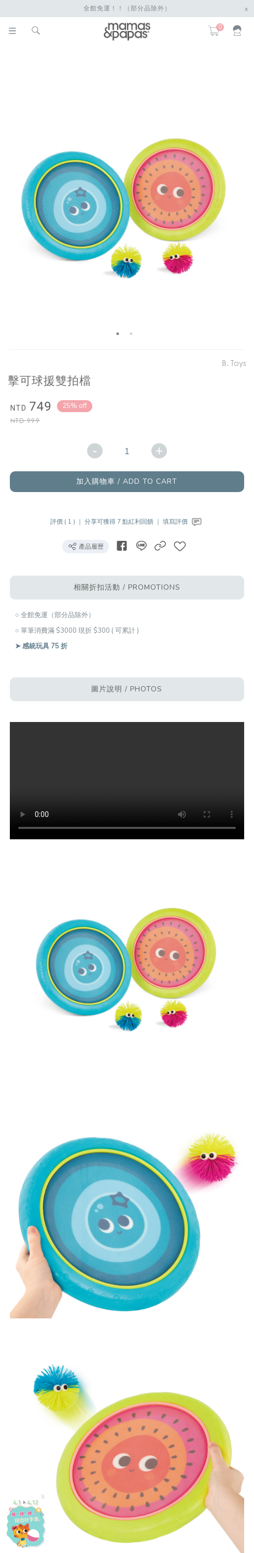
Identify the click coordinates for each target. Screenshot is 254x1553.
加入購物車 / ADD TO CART (126, 481)
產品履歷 (85, 546)
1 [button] (117, 334)
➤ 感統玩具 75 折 (41, 646)
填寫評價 (183, 521)
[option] (124, 199)
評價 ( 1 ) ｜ (67, 521)
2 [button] (131, 334)
